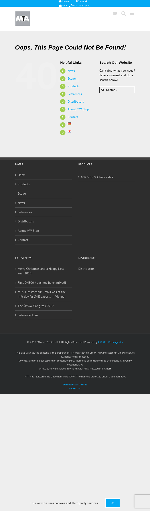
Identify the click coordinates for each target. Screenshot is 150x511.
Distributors (76, 101)
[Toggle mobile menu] (132, 13)
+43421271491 (81, 5)
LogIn (62, 5)
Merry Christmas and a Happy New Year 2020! (41, 271)
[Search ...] (117, 90)
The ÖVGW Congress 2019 (36, 306)
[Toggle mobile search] (123, 13)
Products (74, 86)
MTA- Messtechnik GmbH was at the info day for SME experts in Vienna (42, 294)
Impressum (75, 388)
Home (22, 175)
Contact (73, 117)
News (71, 71)
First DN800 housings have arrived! (42, 283)
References (75, 94)
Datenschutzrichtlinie (75, 384)
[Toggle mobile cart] (114, 13)
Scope (72, 78)
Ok (112, 503)
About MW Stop (78, 109)
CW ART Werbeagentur (110, 342)
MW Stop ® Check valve (97, 177)
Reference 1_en (28, 315)
